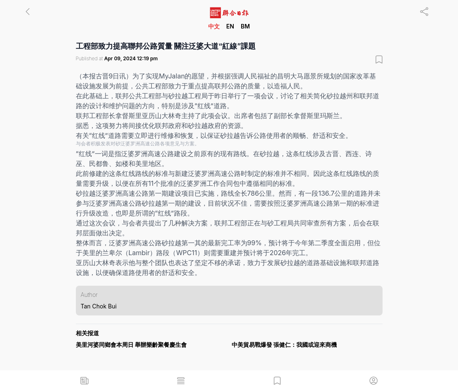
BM (245, 26)
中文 (214, 26)
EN (230, 26)
